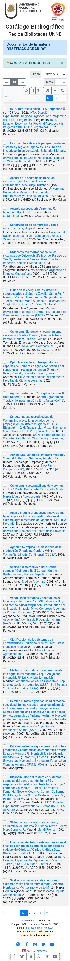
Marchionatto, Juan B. (17, 212)
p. (49, 97)
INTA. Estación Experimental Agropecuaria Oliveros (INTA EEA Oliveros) (34, 806)
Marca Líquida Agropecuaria (21, 496)
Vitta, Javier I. (39, 431)
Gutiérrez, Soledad (41, 458)
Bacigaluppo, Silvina (23, 795)
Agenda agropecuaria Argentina (31, 208)
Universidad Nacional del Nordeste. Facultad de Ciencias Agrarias (34, 378)
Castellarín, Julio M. (51, 795)
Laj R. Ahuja (30, 677)
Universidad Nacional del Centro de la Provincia (34, 531)
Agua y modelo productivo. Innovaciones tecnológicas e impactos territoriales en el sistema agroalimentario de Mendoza (33, 516)
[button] (38, 90)
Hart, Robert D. (12, 397)
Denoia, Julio (45, 301)
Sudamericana (12, 216)
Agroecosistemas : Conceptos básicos (35, 393)
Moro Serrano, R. (14, 829)
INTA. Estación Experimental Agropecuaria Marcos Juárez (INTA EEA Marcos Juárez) (34, 860)
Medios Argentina (35, 574)
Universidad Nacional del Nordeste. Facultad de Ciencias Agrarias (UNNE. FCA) (34, 762)
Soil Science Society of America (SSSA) (35, 686)
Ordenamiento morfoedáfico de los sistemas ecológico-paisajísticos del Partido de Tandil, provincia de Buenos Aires (34, 255)
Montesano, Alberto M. (35, 887)
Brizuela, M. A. (28, 608)
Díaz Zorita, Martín (52, 489)
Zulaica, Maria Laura (31, 263)
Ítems (49, 82)
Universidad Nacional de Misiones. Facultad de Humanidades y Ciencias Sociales (33, 192)
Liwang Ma (46, 677)
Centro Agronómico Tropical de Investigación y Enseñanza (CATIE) (33, 398)
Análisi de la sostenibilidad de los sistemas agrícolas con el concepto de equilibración (29, 181)
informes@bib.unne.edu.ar (39, 927)
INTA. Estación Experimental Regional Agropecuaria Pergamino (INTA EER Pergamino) (34, 116)
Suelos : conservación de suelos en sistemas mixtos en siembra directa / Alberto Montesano (33, 884)
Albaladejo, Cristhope (36, 185)
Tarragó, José (45, 373)
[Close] (62, 62)
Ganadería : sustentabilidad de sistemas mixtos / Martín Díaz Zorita (33, 487)
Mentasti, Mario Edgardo (47, 753)
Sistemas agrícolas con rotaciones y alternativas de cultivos (30, 824)
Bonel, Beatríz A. (24, 304)
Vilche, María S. (25, 301)
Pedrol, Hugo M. (13, 799)
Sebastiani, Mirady (53, 150)
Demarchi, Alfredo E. (36, 757)
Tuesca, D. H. (20, 431)
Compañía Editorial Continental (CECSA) (29, 554)
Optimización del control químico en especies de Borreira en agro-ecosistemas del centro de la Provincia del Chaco (33, 366)
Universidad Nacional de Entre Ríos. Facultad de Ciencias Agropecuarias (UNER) (34, 313)
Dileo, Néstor (44, 304)
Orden (36, 74)
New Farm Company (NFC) (39, 346)
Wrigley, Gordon (32, 550)
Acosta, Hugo (23, 228)
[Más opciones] (33, 90)
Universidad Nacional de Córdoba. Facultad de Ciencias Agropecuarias (34, 436)
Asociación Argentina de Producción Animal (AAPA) (28, 728)
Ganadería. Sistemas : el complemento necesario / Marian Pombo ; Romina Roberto (33, 333)
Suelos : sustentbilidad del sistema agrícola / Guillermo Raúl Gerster (30, 568)
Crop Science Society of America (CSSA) (34, 682)
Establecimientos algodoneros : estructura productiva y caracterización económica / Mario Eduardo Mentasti (34, 750)
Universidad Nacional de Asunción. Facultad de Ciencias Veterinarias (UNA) (34, 235)
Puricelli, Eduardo (23, 373)
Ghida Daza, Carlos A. (17, 853)
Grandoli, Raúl (12, 757)
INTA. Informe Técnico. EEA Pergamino (36, 109)
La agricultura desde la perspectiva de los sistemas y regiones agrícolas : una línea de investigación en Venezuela (34, 147)
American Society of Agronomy (36, 681)
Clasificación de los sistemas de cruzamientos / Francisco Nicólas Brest (29, 641)
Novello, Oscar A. (28, 791)
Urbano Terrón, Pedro (52, 826)
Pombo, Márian (13, 339)
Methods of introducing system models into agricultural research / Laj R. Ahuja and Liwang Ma (32, 674)
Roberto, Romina (35, 339)
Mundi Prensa (46, 829)
